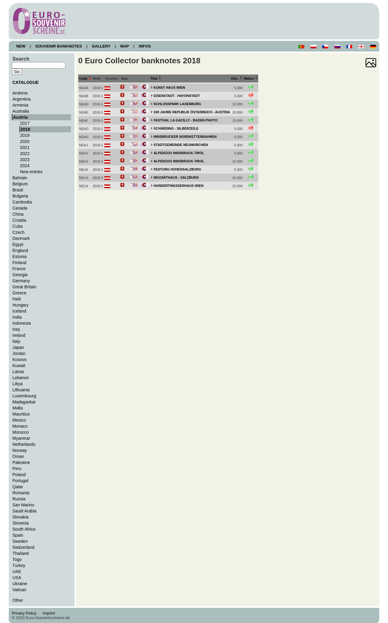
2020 (24, 141)
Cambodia (22, 202)
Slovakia (20, 517)
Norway (19, 450)
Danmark (21, 238)
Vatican (19, 589)
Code (85, 78)
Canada (19, 208)
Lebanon (20, 377)
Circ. (237, 78)
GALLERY (101, 46)
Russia (18, 498)
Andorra (20, 93)
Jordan (18, 353)
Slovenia (20, 523)
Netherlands (23, 444)
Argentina (21, 99)
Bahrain (19, 177)
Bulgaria (20, 196)
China (18, 214)
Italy (16, 341)
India (17, 317)
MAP (124, 46)
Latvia (18, 371)
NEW (21, 46)
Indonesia (21, 323)
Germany (21, 280)
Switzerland (23, 547)
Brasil (17, 189)
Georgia (20, 274)
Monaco (20, 426)
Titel (156, 78)
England (20, 250)
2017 (24, 123)
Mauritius (21, 414)
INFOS (144, 46)
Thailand (20, 553)
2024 (24, 165)
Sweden (20, 541)
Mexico (19, 420)
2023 (24, 159)
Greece (19, 292)
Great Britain (24, 286)
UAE (16, 571)
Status (251, 78)
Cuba (17, 226)
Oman (18, 456)
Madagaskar (24, 401)
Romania (20, 492)
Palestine (21, 462)
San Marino (23, 504)
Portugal (20, 480)
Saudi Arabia (24, 511)
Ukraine (19, 583)
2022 (24, 153)
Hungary (20, 305)
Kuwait (18, 365)
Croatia (19, 220)
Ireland (18, 335)
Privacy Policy (26, 613)
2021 (24, 147)
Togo (17, 559)
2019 (24, 135)
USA (16, 577)
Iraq (16, 329)
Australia (20, 111)
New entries (31, 171)
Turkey (18, 565)
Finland (19, 262)
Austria (20, 117)
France (19, 268)
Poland (19, 474)
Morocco (20, 432)
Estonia (19, 256)
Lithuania (21, 389)
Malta (17, 408)
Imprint (50, 613)
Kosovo (19, 359)
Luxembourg (24, 395)
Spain (17, 535)
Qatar (17, 486)
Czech (18, 232)
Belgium (20, 183)
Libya (17, 383)
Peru (17, 468)
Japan (18, 347)
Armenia (20, 105)
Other (17, 600)
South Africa (23, 529)
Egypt (17, 244)
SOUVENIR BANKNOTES (58, 46)
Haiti (16, 299)
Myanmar (21, 438)
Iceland (19, 311)
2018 (25, 129)
